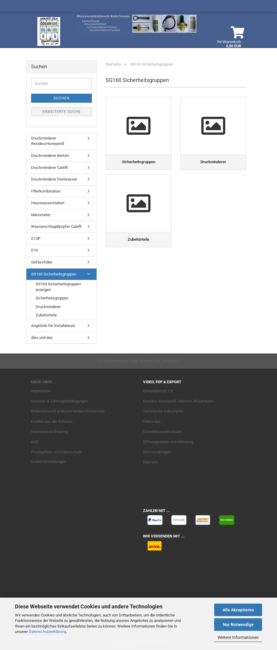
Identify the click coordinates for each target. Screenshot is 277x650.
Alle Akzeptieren (238, 609)
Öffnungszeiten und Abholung (168, 442)
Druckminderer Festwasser (54, 179)
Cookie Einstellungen (48, 461)
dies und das (42, 337)
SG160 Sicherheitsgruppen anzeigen (58, 287)
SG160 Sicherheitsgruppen (53, 274)
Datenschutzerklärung (47, 631)
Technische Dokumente (163, 411)
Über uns (150, 462)
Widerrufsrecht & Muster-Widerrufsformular (68, 411)
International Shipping (49, 431)
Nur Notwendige (238, 624)
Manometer (41, 215)
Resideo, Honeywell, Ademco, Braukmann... (179, 401)
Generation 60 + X (158, 391)
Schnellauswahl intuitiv (162, 431)
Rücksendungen (157, 452)
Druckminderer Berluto (50, 155)
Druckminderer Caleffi (49, 167)
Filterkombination (45, 191)
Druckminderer (48, 306)
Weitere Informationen (238, 637)
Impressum (40, 391)
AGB (34, 442)
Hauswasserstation (47, 203)
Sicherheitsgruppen (52, 298)
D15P (35, 238)
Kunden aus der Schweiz (51, 421)
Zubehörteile (46, 315)
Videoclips (152, 421)
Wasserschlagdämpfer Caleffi (56, 226)
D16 (34, 250)
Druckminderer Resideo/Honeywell (47, 141)
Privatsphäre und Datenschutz (56, 452)
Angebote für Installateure (53, 325)
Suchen (62, 98)
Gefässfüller (41, 262)
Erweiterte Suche (61, 112)
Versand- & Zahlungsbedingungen (59, 401)
